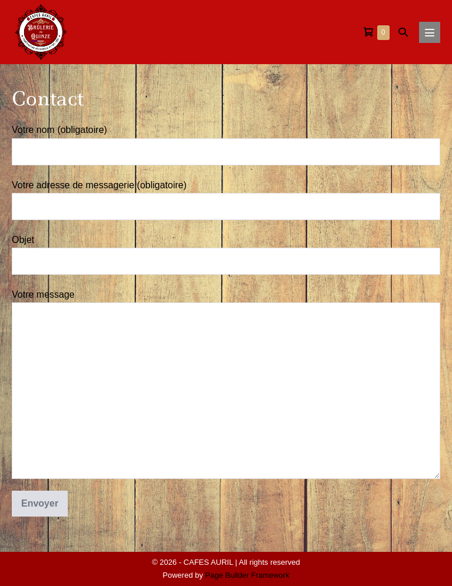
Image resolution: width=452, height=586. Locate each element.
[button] (403, 32)
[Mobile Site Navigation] (429, 32)
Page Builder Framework (247, 575)
